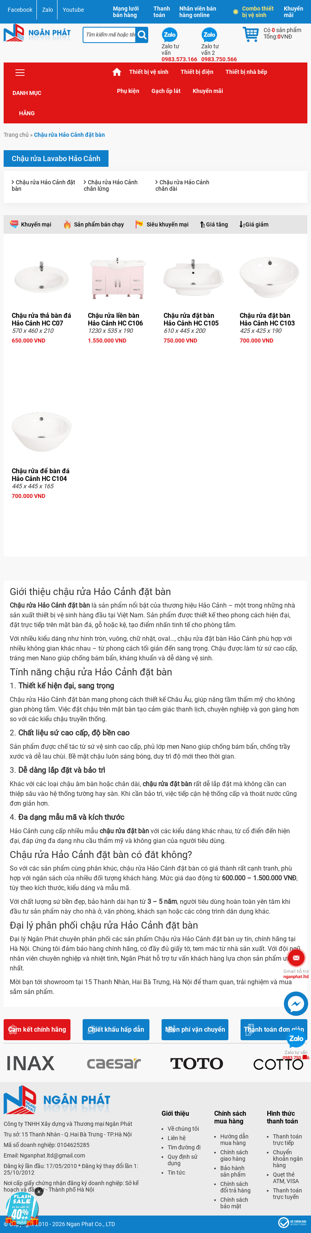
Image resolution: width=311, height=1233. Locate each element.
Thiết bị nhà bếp (246, 72)
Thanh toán (161, 11)
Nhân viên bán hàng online (197, 11)
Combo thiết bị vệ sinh (254, 11)
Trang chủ (117, 72)
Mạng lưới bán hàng (126, 11)
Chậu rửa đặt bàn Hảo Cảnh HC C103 (267, 319)
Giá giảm (256, 224)
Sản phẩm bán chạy (99, 224)
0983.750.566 (296, 1055)
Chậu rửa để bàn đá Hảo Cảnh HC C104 (41, 475)
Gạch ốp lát (166, 91)
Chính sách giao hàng (234, 1155)
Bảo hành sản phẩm (232, 1171)
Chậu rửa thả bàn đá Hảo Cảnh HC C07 (41, 319)
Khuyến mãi (293, 11)
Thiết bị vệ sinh (148, 72)
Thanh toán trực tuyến (287, 1193)
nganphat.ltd (296, 974)
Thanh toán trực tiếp (287, 1139)
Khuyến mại (36, 224)
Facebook (20, 9)
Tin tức (176, 1172)
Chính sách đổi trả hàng (235, 1187)
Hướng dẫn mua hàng (234, 1139)
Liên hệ (176, 1138)
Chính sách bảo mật (234, 1202)
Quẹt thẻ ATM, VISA (286, 1177)
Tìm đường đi (184, 1147)
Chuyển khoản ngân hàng (288, 1158)
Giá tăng (217, 224)
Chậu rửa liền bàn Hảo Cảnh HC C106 (115, 319)
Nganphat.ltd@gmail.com (52, 1155)
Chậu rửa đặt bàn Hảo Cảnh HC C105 (191, 319)
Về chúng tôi (183, 1128)
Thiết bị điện (197, 72)
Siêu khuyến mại (168, 224)
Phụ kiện (128, 91)
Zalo (47, 9)
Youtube (73, 9)
